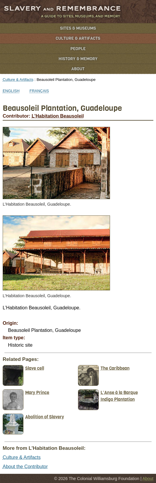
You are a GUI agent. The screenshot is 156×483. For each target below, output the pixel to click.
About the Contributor (25, 466)
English (11, 91)
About (78, 69)
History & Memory (78, 59)
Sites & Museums (78, 28)
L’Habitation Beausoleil (58, 116)
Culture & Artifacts (78, 38)
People (78, 49)
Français (39, 91)
